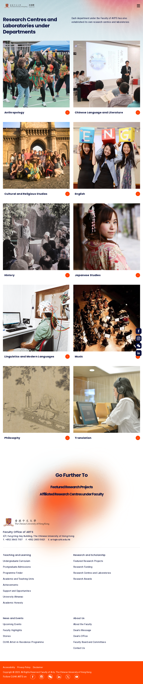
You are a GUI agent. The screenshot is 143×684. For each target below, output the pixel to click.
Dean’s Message (82, 630)
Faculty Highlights (12, 630)
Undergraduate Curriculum (16, 561)
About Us (79, 618)
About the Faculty (82, 624)
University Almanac (13, 596)
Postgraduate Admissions (17, 566)
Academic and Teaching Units (18, 578)
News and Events (13, 618)
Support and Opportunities (17, 590)
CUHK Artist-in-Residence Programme (23, 642)
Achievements (10, 584)
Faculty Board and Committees (89, 642)
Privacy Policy (23, 667)
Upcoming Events (12, 624)
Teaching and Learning (17, 555)
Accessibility (9, 667)
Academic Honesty (13, 602)
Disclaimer (38, 667)
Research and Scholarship (89, 555)
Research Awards (82, 578)
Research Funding (82, 566)
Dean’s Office (80, 636)
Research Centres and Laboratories (92, 572)
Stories (7, 636)
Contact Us (79, 648)
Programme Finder (13, 572)
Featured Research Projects (88, 561)
